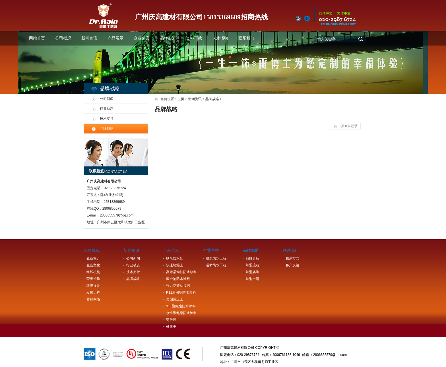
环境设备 (93, 286)
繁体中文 (344, 13)
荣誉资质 (93, 279)
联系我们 (246, 38)
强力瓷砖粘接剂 (178, 286)
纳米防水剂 (174, 258)
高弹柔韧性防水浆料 (181, 272)
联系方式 (292, 258)
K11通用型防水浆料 (181, 292)
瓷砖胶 (171, 320)
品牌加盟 (168, 38)
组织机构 (93, 272)
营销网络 (93, 299)
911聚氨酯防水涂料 (181, 306)
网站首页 (37, 38)
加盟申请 (252, 279)
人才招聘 (220, 38)
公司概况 (63, 38)
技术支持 (106, 119)
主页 (180, 99)
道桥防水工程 (216, 265)
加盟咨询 (252, 272)
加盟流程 (252, 265)
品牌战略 (106, 129)
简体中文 (326, 13)
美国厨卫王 (174, 299)
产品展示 (115, 38)
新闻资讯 (89, 38)
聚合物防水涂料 (178, 279)
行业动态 (106, 109)
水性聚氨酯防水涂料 (181, 313)
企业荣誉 (142, 38)
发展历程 (93, 292)
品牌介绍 (252, 258)
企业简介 (93, 258)
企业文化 (93, 265)
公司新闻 (106, 99)
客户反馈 (292, 265)
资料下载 (194, 38)
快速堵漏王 (174, 265)
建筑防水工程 (216, 258)
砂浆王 (171, 327)
